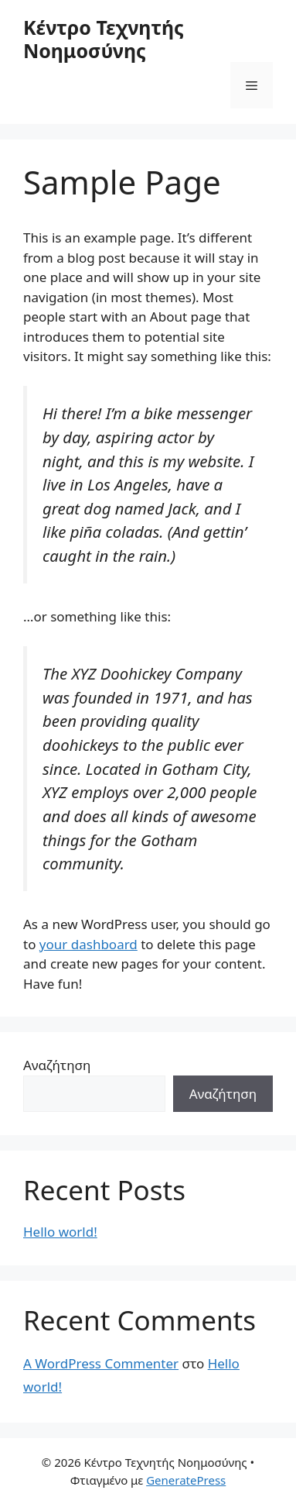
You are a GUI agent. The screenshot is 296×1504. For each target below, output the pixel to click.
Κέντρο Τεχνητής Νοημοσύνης (103, 39)
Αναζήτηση (56, 1065)
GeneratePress (186, 1480)
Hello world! (60, 1232)
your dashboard (88, 944)
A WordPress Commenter (101, 1363)
